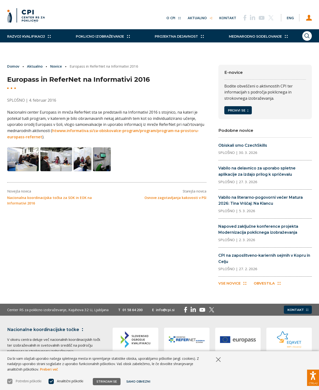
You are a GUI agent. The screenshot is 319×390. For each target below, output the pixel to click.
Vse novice (232, 283)
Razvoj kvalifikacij (29, 41)
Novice (57, 66)
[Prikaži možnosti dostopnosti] (313, 376)
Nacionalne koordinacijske (46, 330)
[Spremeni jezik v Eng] (288, 16)
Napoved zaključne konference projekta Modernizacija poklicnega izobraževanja (258, 229)
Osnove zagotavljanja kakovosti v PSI (175, 200)
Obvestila (267, 283)
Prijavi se (238, 110)
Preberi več (49, 369)
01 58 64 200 (133, 310)
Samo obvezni (138, 381)
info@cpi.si (167, 310)
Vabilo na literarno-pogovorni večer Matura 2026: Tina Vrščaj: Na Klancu (260, 200)
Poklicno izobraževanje (99, 41)
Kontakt (223, 16)
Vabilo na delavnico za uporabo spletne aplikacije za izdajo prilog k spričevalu (257, 171)
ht (54, 130)
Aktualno (195, 16)
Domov (13, 66)
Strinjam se (106, 381)
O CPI (169, 16)
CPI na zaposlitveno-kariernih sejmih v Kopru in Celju (264, 258)
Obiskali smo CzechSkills (242, 145)
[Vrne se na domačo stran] (27, 16)
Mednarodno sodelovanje (246, 41)
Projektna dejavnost (171, 41)
